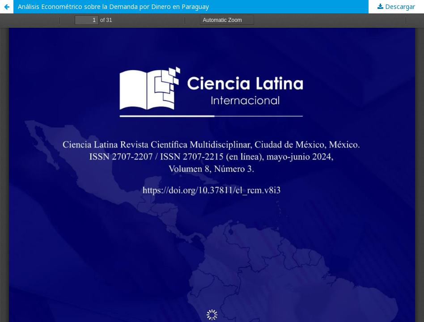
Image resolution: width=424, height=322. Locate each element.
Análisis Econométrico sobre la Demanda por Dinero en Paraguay (113, 6)
